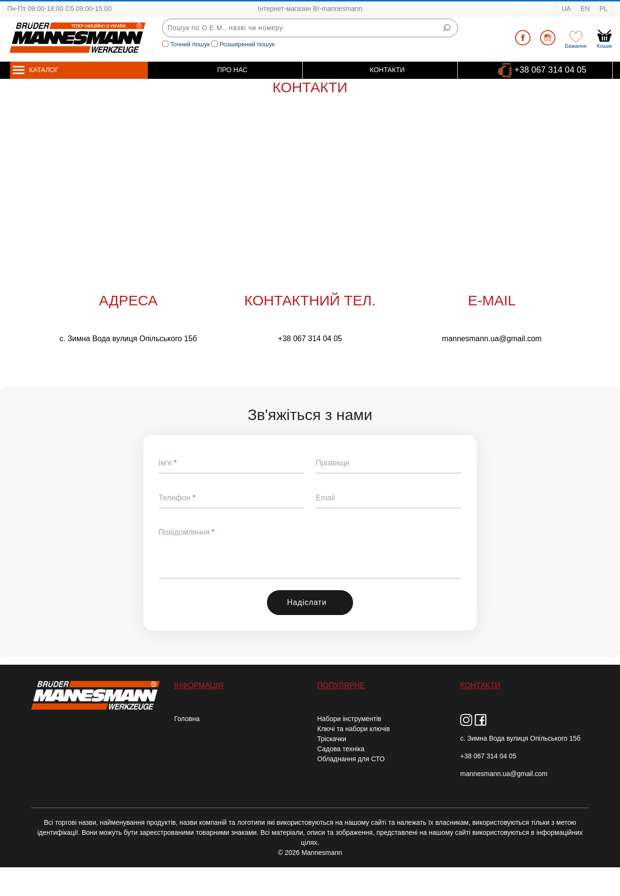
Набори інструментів (349, 719)
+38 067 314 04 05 (550, 69)
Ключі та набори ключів (353, 729)
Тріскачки (331, 739)
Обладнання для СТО (351, 759)
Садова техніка (341, 749)
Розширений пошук (247, 44)
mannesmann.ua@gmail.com (492, 339)
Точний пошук (190, 44)
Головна (186, 719)
